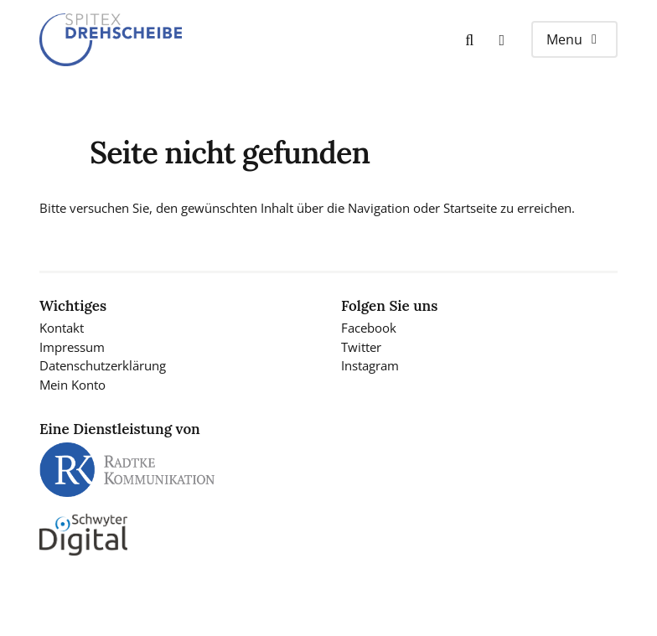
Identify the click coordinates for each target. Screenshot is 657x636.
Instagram (370, 365)
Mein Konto (72, 384)
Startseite (470, 207)
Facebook (368, 327)
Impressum (72, 347)
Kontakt (61, 327)
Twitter (361, 347)
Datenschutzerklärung (102, 365)
